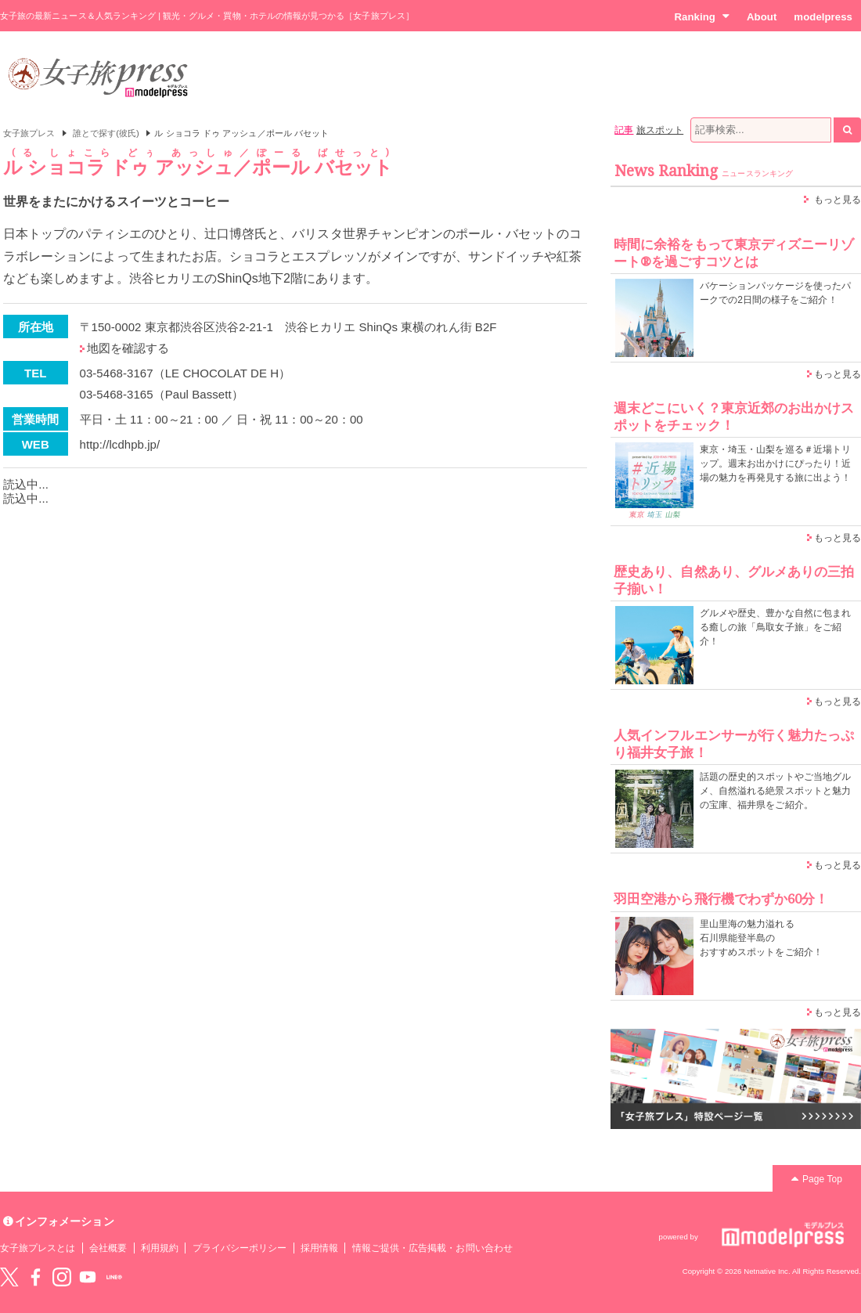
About (761, 17)
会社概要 (108, 1248)
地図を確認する (128, 348)
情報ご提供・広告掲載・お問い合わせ (432, 1248)
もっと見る (837, 199)
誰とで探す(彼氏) (106, 133)
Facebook (35, 1277)
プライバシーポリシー (240, 1248)
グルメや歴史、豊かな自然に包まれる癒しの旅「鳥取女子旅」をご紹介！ (775, 627)
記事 (623, 129)
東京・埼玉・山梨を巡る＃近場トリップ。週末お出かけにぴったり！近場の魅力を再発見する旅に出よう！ (775, 463)
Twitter (9, 1277)
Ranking (702, 16)
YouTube (87, 1277)
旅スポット (659, 129)
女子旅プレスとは (37, 1248)
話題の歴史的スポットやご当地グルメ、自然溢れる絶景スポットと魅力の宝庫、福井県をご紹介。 (775, 790)
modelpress (823, 17)
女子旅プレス (29, 133)
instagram (61, 1277)
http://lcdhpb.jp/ (120, 444)
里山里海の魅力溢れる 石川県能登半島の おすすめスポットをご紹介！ (761, 938)
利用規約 (159, 1248)
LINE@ (114, 1277)
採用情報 (319, 1248)
